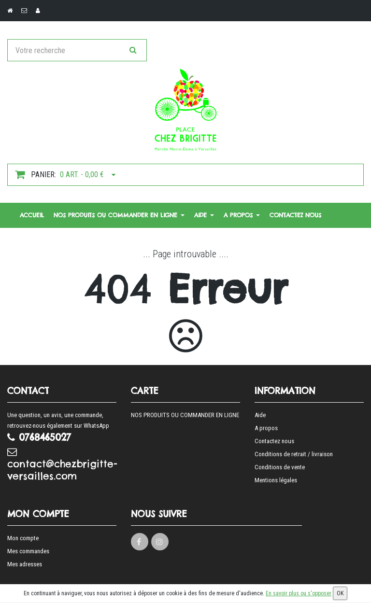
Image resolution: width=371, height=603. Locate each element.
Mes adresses (24, 564)
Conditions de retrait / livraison (294, 454)
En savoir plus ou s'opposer (298, 593)
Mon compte (23, 538)
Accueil (32, 215)
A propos (242, 215)
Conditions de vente (280, 467)
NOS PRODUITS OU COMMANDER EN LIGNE (119, 215)
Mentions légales (276, 480)
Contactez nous (295, 215)
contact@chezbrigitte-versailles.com (61, 464)
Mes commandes (28, 551)
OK (340, 593)
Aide (204, 215)
